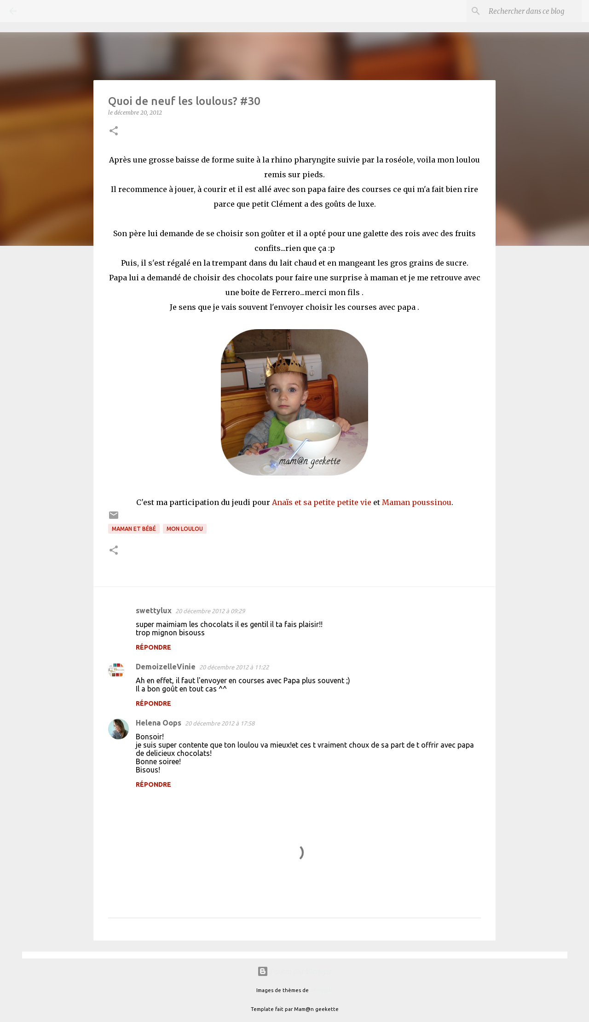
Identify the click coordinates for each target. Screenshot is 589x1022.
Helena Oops (158, 723)
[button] (113, 131)
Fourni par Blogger (294, 971)
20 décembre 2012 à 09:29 (210, 611)
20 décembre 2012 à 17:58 (219, 723)
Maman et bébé (134, 529)
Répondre (153, 647)
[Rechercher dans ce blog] (533, 11)
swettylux (154, 610)
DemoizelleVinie (166, 666)
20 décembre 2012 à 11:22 (234, 667)
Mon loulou (185, 529)
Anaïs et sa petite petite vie (321, 502)
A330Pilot (321, 990)
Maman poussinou (416, 502)
